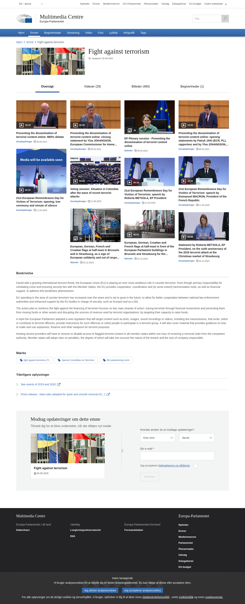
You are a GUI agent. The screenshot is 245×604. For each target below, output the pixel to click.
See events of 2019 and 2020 (38, 384)
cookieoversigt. (214, 597)
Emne (29, 42)
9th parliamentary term (116, 360)
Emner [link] (182, 531)
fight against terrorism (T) (34, 360)
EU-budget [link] (185, 567)
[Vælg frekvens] (157, 437)
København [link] (23, 530)
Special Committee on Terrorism (75, 360)
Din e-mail (147, 448)
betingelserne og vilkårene (174, 465)
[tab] (47, 86)
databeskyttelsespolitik (156, 597)
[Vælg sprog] (196, 437)
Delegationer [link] (186, 561)
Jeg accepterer (165, 465)
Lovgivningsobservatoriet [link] (85, 530)
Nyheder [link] (184, 525)
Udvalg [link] (183, 555)
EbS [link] (72, 536)
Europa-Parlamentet (52, 21)
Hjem (19, 42)
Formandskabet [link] (133, 530)
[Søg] (225, 18)
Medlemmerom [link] (187, 537)
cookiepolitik (186, 597)
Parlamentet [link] (186, 543)
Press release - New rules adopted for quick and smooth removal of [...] (63, 394)
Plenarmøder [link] (186, 549)
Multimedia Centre (61, 16)
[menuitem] (30, 4)
